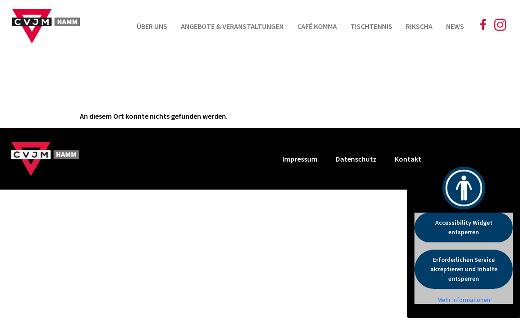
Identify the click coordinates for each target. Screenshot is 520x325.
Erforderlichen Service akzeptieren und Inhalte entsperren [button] (463, 269)
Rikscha (419, 26)
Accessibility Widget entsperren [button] (463, 227)
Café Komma (317, 26)
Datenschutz (356, 158)
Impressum (300, 158)
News (455, 26)
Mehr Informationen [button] (463, 300)
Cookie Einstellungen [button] (470, 158)
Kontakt (408, 158)
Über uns (152, 26)
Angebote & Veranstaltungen (232, 26)
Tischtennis (371, 26)
